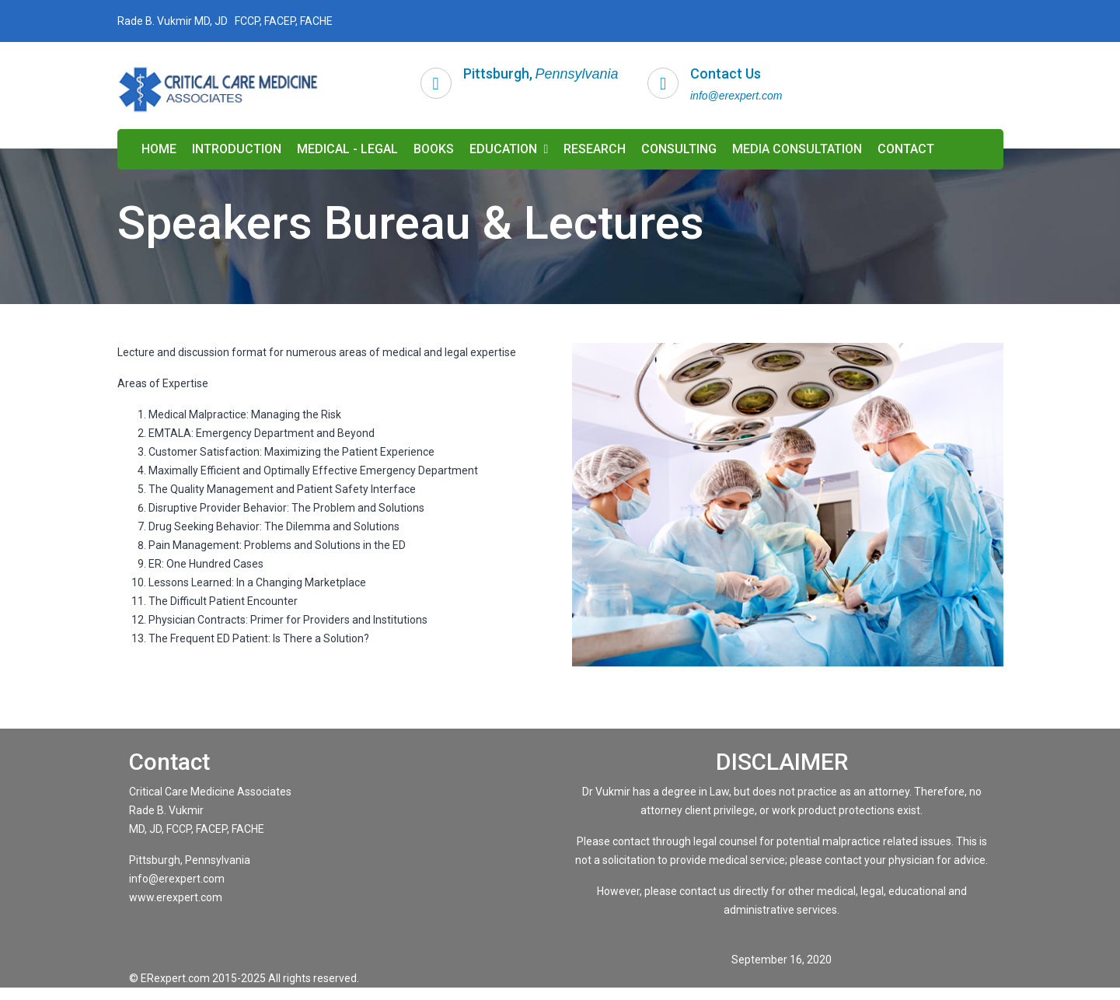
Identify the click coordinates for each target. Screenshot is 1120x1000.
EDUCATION (509, 149)
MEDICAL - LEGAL (347, 149)
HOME (158, 149)
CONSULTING (679, 149)
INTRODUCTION (236, 149)
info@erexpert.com (736, 95)
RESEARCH (594, 149)
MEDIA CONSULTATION (797, 149)
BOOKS (433, 149)
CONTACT (906, 149)
